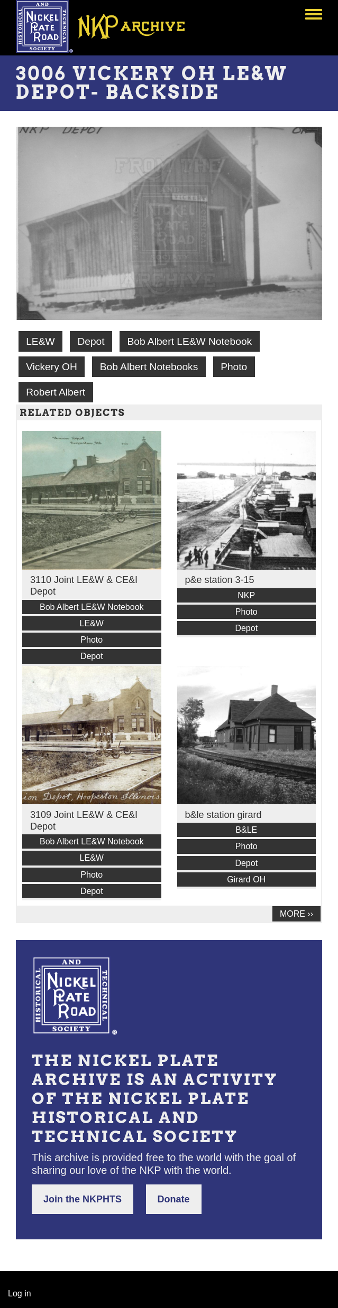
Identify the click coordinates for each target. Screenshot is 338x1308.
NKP (246, 595)
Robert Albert (55, 392)
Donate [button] (174, 1199)
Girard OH (246, 879)
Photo (234, 366)
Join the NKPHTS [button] (82, 1199)
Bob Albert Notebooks (149, 366)
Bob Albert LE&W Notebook (189, 341)
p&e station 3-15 (219, 580)
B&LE (246, 829)
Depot (90, 341)
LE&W (40, 341)
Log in (19, 1293)
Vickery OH (51, 366)
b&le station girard (223, 815)
